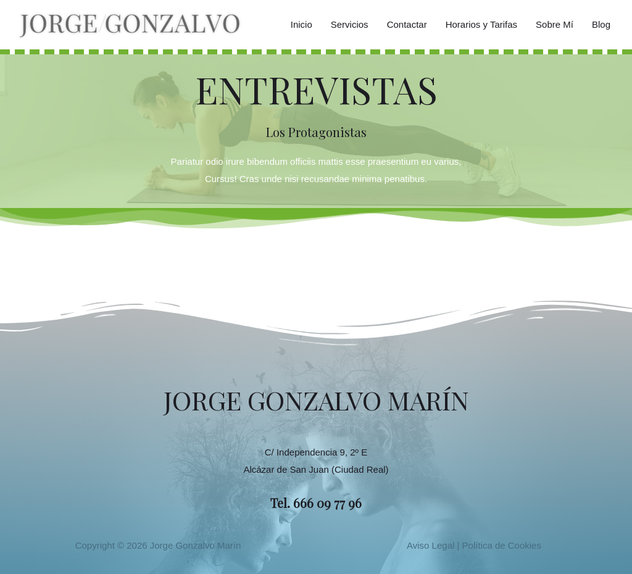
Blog (601, 24)
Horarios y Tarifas (481, 24)
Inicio (301, 24)
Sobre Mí (554, 24)
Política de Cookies (501, 545)
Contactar (407, 24)
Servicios (349, 24)
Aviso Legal (430, 545)
